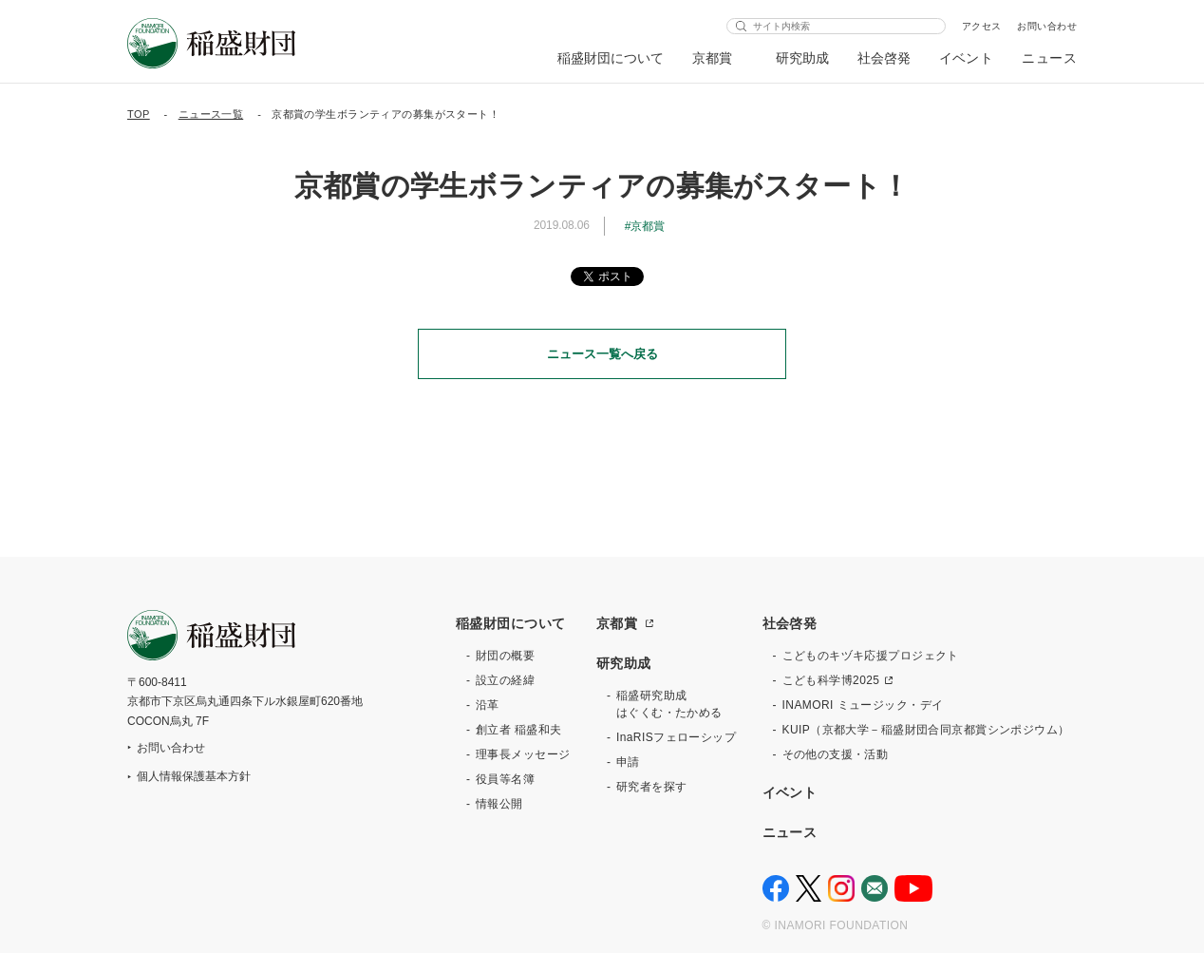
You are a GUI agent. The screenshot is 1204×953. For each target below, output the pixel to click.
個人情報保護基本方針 (194, 776)
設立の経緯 (505, 680)
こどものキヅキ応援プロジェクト (870, 655)
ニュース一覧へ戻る (602, 354)
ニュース (1049, 58)
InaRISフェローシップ (676, 737)
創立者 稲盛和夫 (519, 729)
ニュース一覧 (211, 114)
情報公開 (499, 803)
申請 (628, 762)
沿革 (487, 705)
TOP (138, 114)
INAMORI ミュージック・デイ (863, 705)
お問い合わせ (1047, 26)
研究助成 (802, 58)
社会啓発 (884, 58)
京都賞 (712, 58)
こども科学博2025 (831, 680)
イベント (966, 58)
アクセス (982, 26)
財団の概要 (505, 655)
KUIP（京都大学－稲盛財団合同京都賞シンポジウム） (926, 729)
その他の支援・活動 (835, 754)
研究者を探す (651, 786)
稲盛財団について (610, 58)
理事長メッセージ (523, 754)
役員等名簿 (505, 779)
